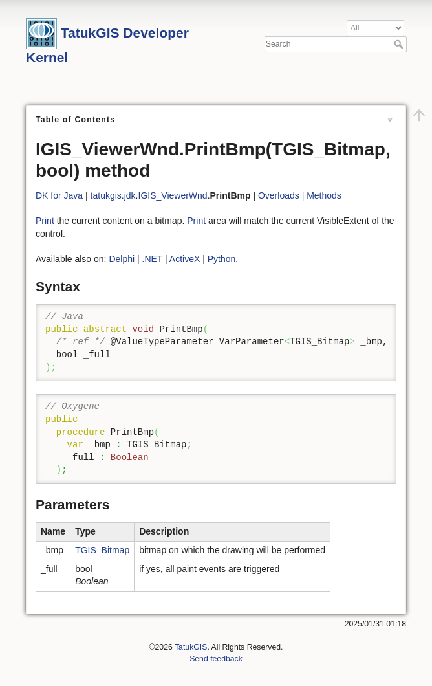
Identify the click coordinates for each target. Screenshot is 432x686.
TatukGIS (191, 647)
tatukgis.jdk (113, 195)
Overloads (278, 195)
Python (222, 259)
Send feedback (216, 658)
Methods (324, 195)
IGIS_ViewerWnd (173, 195)
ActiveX (184, 259)
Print (45, 221)
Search (400, 44)
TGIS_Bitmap (102, 550)
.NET (152, 259)
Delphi (122, 259)
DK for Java (59, 195)
